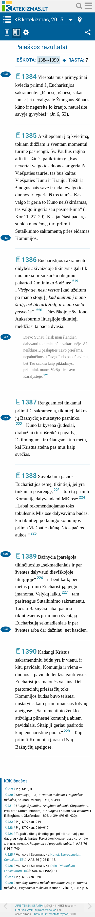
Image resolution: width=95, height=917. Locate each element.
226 (40, 578)
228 (67, 731)
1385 (29, 135)
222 (19, 424)
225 (33, 533)
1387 (29, 402)
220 (39, 310)
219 (75, 281)
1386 (29, 260)
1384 (29, 76)
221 (46, 375)
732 (6, 337)
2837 (5, 629)
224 (82, 497)
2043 (5, 417)
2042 (5, 554)
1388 (29, 475)
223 (56, 490)
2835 (5, 74)
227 (65, 592)
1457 (5, 237)
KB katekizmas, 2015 (38, 20)
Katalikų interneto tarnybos (51, 914)
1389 (29, 556)
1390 (29, 651)
